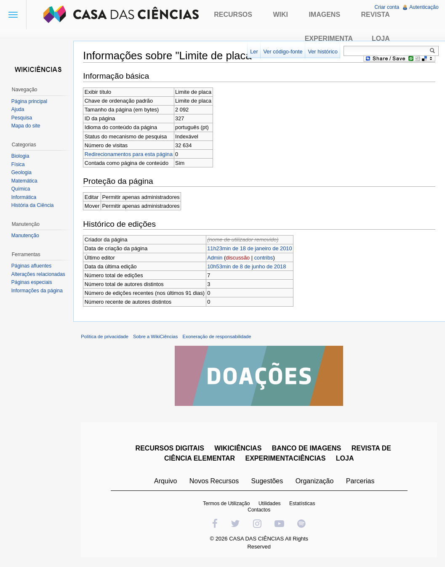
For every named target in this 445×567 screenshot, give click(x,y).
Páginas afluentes (32, 266)
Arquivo (166, 482)
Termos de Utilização (226, 505)
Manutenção (26, 235)
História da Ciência (33, 205)
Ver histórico (322, 51)
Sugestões (268, 482)
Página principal (30, 101)
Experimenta (329, 38)
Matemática (25, 181)
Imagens (324, 14)
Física (18, 164)
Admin (216, 257)
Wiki (280, 14)
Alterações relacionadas (39, 274)
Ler (254, 51)
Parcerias (360, 482)
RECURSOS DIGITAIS (170, 449)
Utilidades (270, 505)
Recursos (233, 14)
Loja (381, 38)
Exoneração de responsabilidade (218, 338)
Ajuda (18, 109)
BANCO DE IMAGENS (306, 449)
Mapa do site (26, 126)
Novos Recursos (214, 482)
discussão (239, 257)
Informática (24, 197)
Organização (315, 482)
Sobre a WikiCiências (157, 338)
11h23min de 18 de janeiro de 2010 (251, 249)
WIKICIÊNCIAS (238, 449)
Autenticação (423, 7)
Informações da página (37, 291)
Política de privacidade (106, 338)
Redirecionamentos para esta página (130, 154)
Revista (375, 14)
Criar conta (386, 7)
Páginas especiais (32, 282)
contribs (265, 257)
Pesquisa (22, 118)
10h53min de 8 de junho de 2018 (248, 266)
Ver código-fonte (282, 51)
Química (21, 189)
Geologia (22, 172)
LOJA (345, 459)
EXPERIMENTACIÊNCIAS (286, 459)
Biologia (21, 156)
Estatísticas (302, 505)
